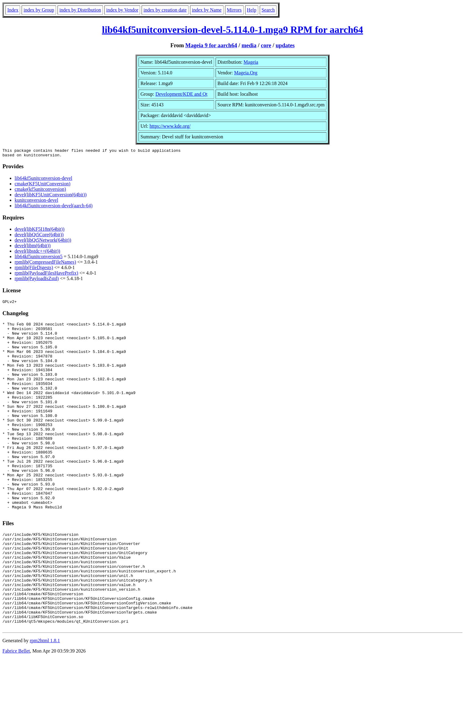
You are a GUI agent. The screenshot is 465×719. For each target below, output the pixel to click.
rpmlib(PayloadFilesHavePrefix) (46, 274)
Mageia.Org (246, 72)
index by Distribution (80, 9)
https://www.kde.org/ (170, 126)
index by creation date (165, 9)
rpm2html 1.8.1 (45, 700)
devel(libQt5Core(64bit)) (39, 236)
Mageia (251, 62)
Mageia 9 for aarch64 (211, 45)
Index (12, 9)
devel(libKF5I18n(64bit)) (40, 230)
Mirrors (234, 9)
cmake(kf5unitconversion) (40, 191)
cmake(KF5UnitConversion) (42, 185)
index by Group (38, 9)
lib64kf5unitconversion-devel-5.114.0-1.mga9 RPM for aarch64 (232, 29)
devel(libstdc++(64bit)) (37, 252)
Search (268, 9)
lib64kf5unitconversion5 (38, 258)
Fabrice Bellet (16, 711)
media (248, 45)
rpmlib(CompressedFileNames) (45, 263)
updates (285, 45)
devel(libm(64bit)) (33, 247)
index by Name (207, 9)
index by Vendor (122, 9)
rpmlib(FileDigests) (34, 269)
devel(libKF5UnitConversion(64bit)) (50, 196)
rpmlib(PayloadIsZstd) (37, 280)
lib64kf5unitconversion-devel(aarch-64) (54, 207)
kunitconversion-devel (36, 202)
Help (251, 9)
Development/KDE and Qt (181, 94)
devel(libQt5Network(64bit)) (43, 241)
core (266, 45)
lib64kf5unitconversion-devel (43, 180)
